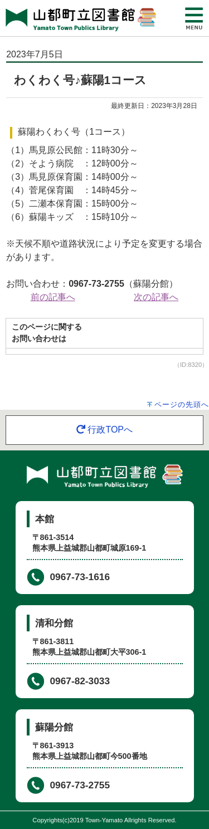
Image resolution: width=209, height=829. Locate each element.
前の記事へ (53, 297)
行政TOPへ (104, 429)
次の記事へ (156, 297)
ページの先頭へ (181, 404)
